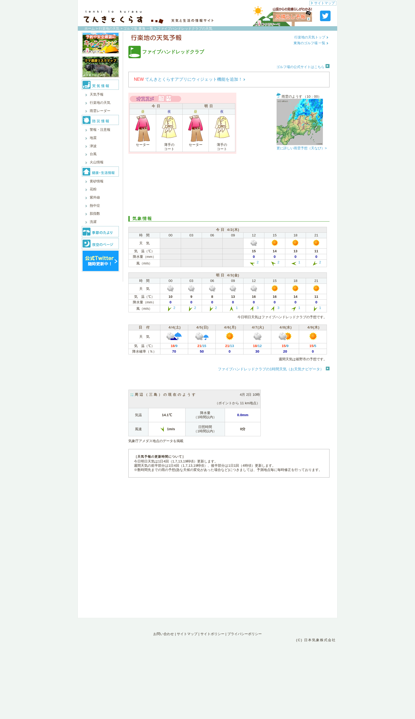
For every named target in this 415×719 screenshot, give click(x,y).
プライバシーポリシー (244, 634)
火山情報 (96, 162)
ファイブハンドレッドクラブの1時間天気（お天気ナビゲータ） (271, 369)
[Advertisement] (229, 184)
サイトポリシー (212, 634)
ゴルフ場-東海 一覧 (138, 28)
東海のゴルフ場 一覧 (311, 43)
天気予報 (96, 94)
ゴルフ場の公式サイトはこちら (303, 67)
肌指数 (95, 213)
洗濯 (93, 222)
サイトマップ (323, 3)
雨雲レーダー (100, 111)
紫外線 (95, 197)
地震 (93, 138)
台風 (93, 154)
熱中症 (95, 206)
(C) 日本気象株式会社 (316, 640)
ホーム (89, 28)
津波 (93, 146)
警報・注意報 (100, 130)
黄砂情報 (96, 181)
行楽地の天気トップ (311, 37)
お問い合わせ (163, 634)
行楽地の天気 (109, 28)
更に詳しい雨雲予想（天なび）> (302, 148)
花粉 (93, 189)
